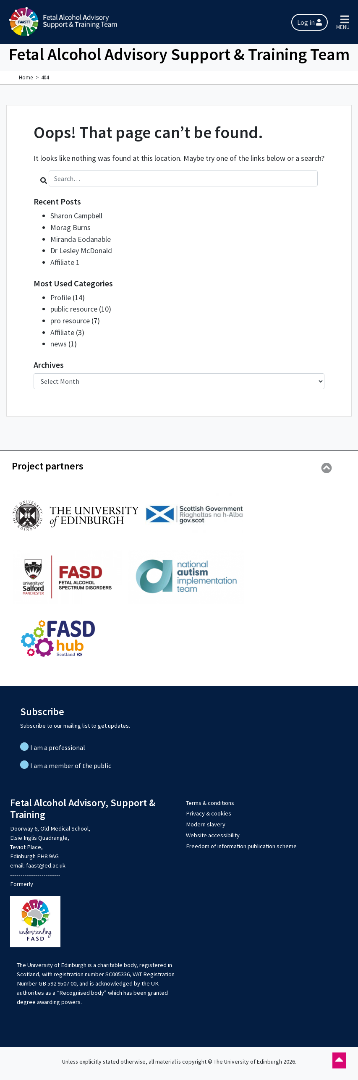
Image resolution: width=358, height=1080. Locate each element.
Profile (61, 296)
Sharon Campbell (76, 215)
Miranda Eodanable (80, 238)
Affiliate (62, 330)
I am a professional (57, 744)
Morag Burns (70, 227)
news (58, 341)
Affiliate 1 (65, 261)
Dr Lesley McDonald (81, 249)
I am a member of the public (70, 762)
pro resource (70, 318)
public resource (73, 307)
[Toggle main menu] (344, 22)
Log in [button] (309, 22)
